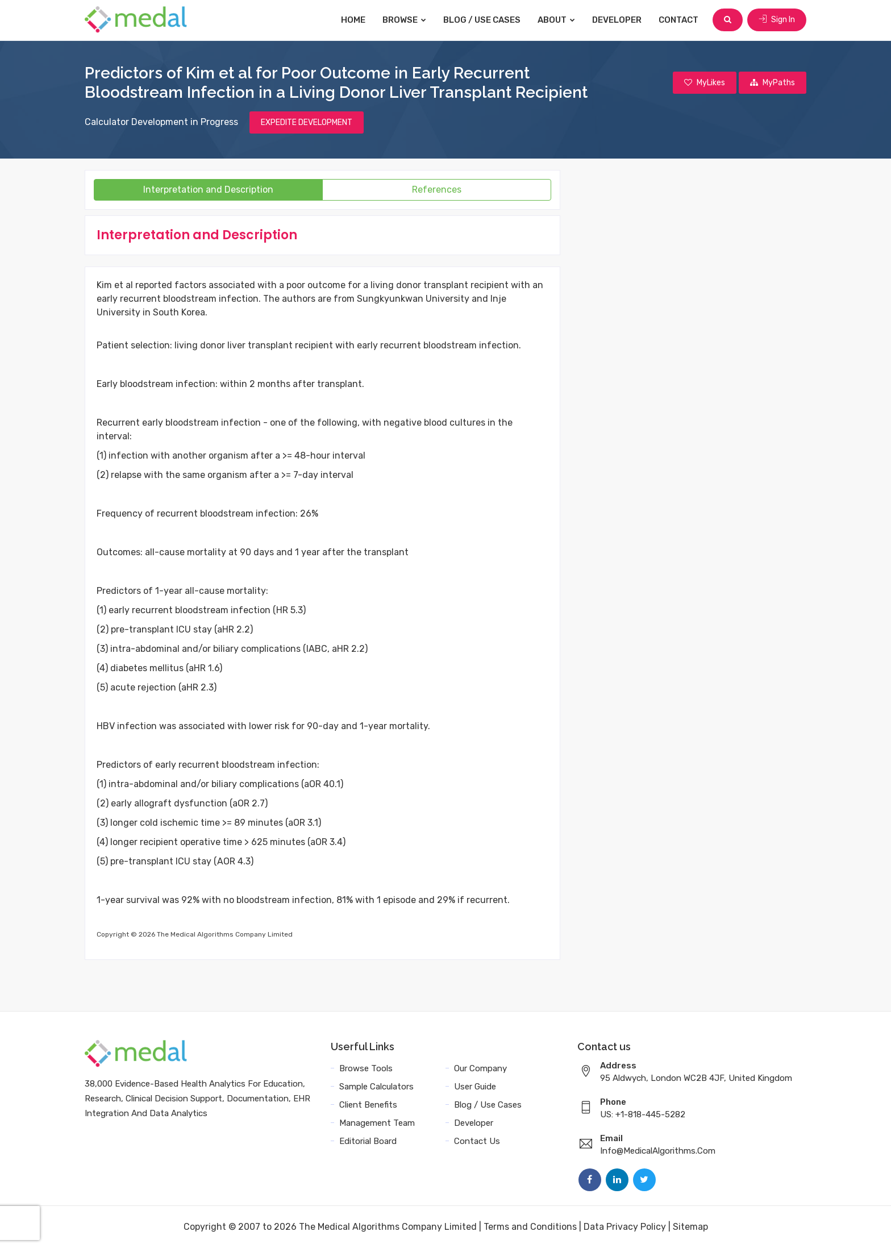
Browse (404, 20)
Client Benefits (368, 1105)
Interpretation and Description (208, 189)
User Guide (475, 1086)
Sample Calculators (376, 1086)
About (556, 20)
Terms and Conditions (530, 1226)
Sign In (777, 19)
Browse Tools (366, 1068)
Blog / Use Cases (482, 20)
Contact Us (477, 1141)
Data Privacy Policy (625, 1226)
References (436, 189)
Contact (678, 20)
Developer (617, 20)
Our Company (480, 1068)
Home (353, 20)
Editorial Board (368, 1141)
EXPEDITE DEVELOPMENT (306, 122)
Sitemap (690, 1226)
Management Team (377, 1123)
